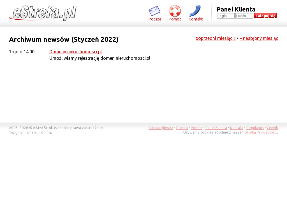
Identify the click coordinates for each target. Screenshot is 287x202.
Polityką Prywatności (259, 132)
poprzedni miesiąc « (216, 38)
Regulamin (255, 127)
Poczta (154, 12)
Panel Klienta (216, 127)
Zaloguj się (265, 16)
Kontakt (195, 12)
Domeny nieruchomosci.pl (75, 51)
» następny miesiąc (259, 38)
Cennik (272, 127)
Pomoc (175, 12)
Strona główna (161, 127)
